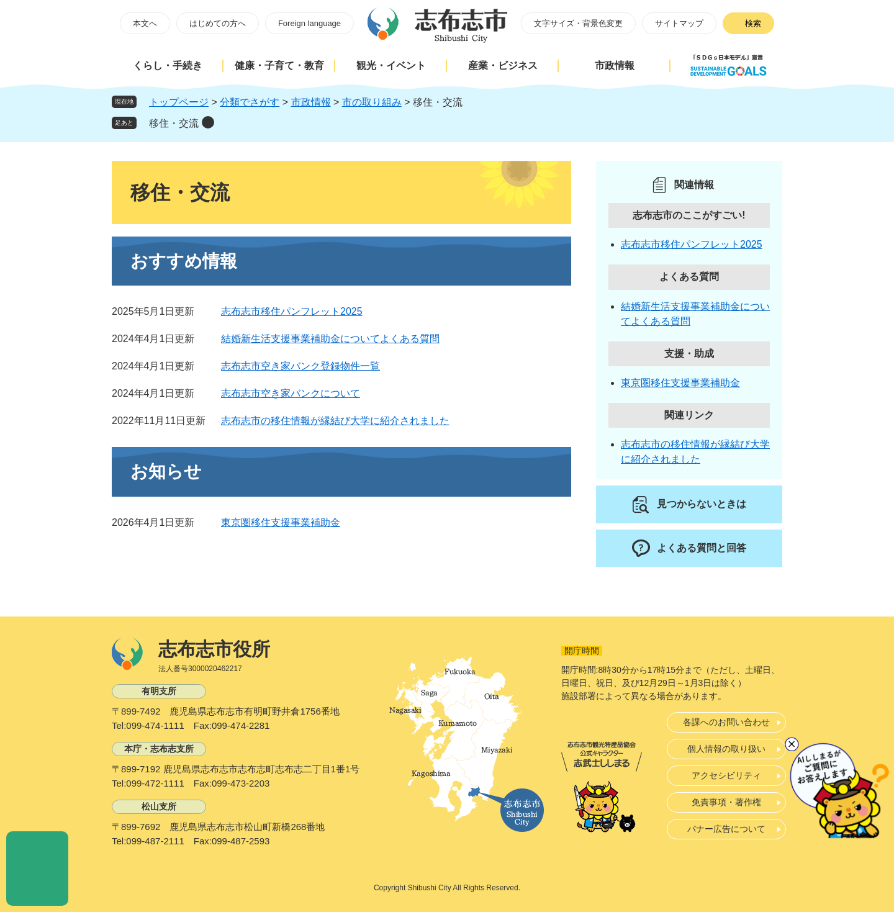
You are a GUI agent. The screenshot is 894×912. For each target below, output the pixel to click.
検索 (753, 23)
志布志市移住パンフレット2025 (292, 311)
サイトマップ (679, 23)
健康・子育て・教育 (279, 65)
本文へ (145, 23)
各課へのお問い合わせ (726, 722)
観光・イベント (391, 65)
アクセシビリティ (726, 775)
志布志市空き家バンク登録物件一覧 (300, 366)
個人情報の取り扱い (726, 749)
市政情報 (614, 65)
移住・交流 (174, 123)
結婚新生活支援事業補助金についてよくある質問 (330, 338)
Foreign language (309, 23)
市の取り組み (372, 102)
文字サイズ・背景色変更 (578, 23)
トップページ (179, 102)
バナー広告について (726, 829)
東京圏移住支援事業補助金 (280, 522)
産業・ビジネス (503, 65)
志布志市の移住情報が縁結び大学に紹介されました (335, 420)
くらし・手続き (167, 65)
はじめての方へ (217, 23)
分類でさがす (249, 102)
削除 (208, 122)
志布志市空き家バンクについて (290, 393)
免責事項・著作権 (726, 802)
